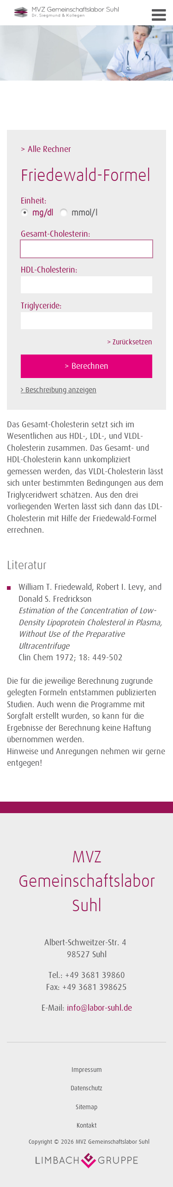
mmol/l (84, 213)
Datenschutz (86, 1088)
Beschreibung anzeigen (60, 390)
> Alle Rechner (46, 149)
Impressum (87, 1070)
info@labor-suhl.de (99, 1007)
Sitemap (86, 1107)
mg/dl (42, 213)
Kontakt (86, 1125)
